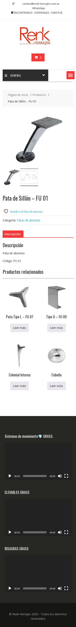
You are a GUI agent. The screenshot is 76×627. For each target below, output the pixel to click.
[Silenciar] (60, 476)
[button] (70, 75)
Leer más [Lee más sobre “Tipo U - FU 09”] (56, 328)
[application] (38, 461)
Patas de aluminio (28, 220)
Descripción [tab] (12, 234)
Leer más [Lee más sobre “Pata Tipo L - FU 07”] (19, 328)
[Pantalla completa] (66, 476)
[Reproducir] (10, 476)
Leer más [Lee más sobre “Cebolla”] (56, 386)
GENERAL (13, 75)
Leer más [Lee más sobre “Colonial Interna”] (19, 386)
